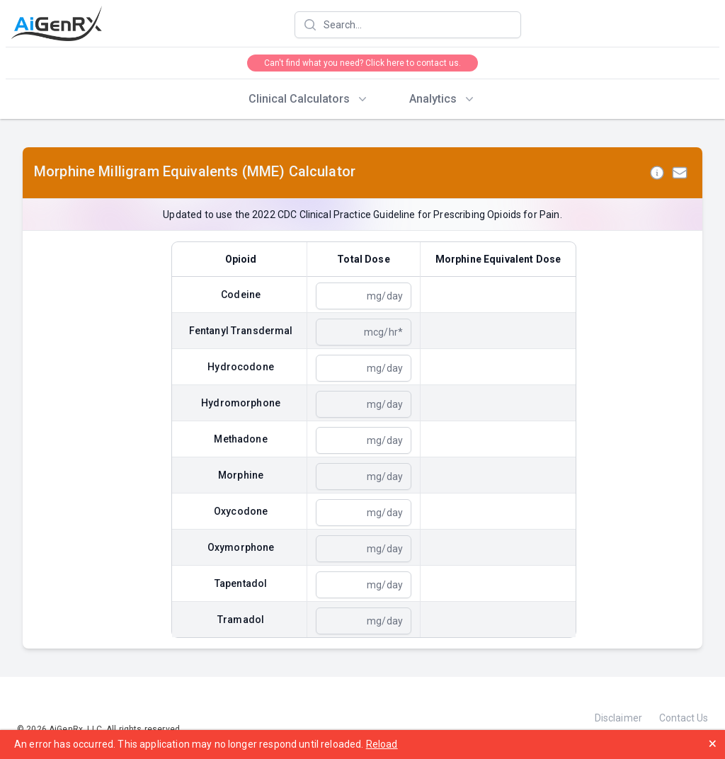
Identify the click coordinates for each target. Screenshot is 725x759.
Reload (382, 744)
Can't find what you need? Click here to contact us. (362, 63)
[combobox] (408, 24)
